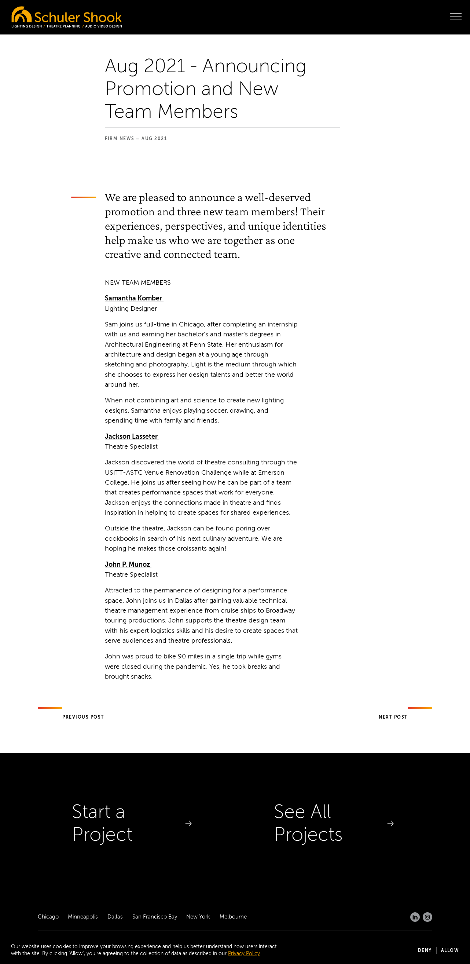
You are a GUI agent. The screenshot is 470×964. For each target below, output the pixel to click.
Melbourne (233, 917)
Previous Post (83, 717)
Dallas (115, 917)
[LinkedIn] (415, 917)
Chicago (48, 917)
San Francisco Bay (154, 917)
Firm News (120, 138)
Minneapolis (83, 917)
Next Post (393, 717)
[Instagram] (427, 917)
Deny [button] (425, 950)
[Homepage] (51, 15)
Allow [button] (450, 950)
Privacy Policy (244, 953)
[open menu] (456, 16)
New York (198, 917)
